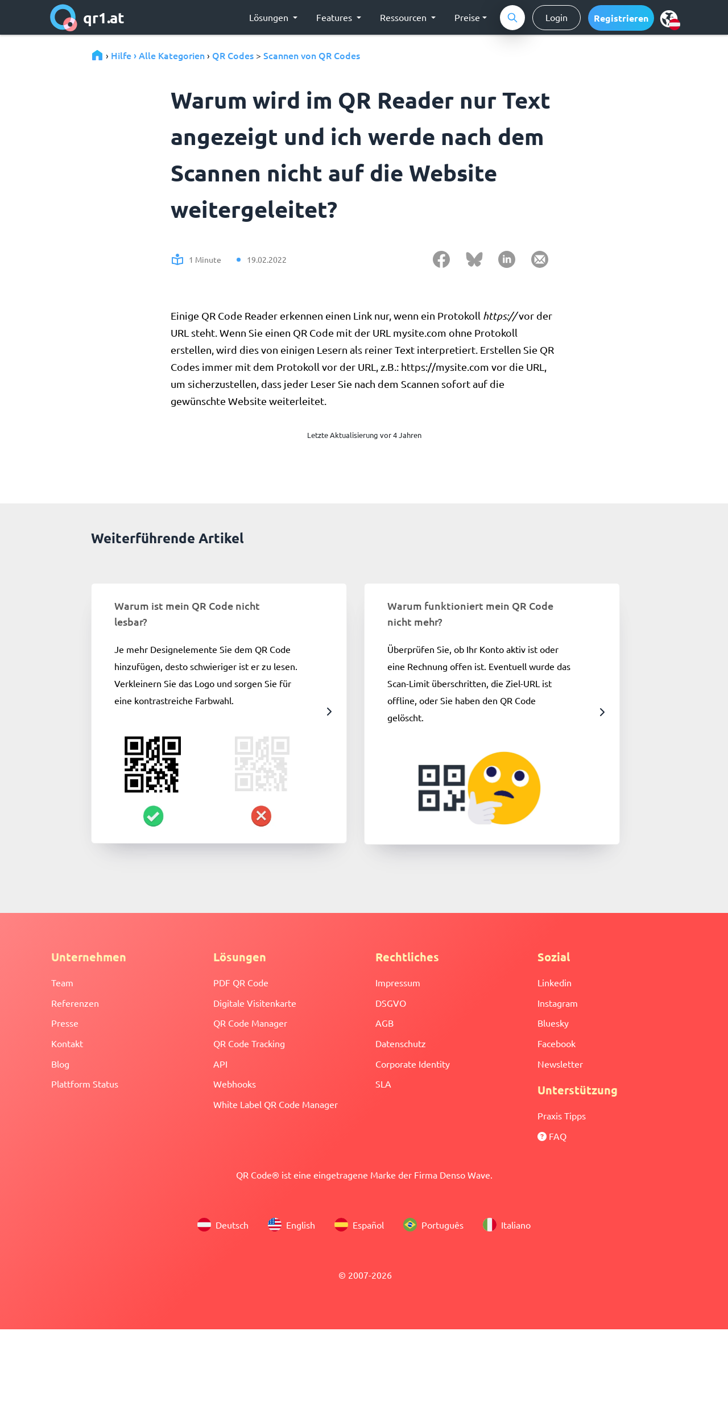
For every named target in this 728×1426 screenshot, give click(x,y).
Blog (60, 1063)
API (220, 1063)
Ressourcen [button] (404, 17)
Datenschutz (400, 1043)
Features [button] (335, 17)
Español (359, 1224)
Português (433, 1224)
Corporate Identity (412, 1063)
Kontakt (67, 1043)
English (291, 1224)
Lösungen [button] (270, 17)
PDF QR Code (240, 982)
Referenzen (75, 1002)
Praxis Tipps (561, 1115)
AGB (384, 1022)
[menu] (668, 18)
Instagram (557, 1002)
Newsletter (560, 1063)
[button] (621, 18)
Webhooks (234, 1083)
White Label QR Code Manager (275, 1104)
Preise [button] (467, 17)
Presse (64, 1022)
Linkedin (554, 982)
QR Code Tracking (249, 1043)
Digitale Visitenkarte (254, 1002)
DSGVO (390, 1002)
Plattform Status (84, 1083)
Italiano (507, 1224)
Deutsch (223, 1224)
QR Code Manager (250, 1022)
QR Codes (233, 55)
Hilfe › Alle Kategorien (158, 55)
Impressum (397, 982)
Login (556, 17)
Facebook (556, 1043)
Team (62, 982)
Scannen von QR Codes (311, 55)
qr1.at (87, 17)
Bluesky (553, 1022)
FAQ (551, 1136)
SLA (383, 1083)
